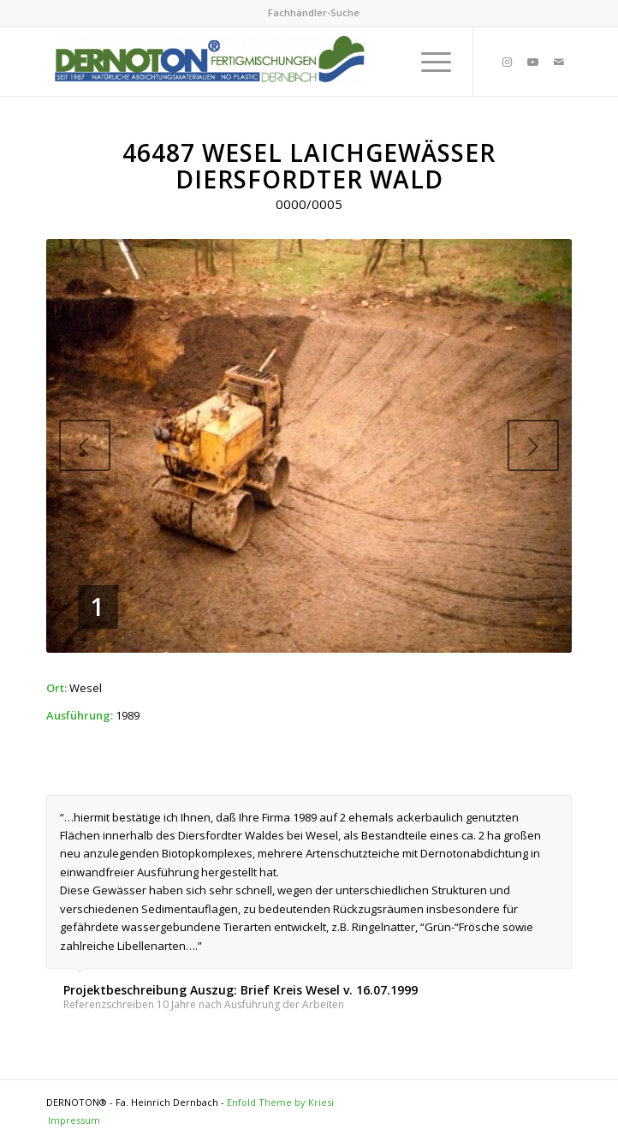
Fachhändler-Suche (314, 12)
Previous (84, 445)
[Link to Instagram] (507, 62)
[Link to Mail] (559, 62)
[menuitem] (313, 13)
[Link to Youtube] (533, 62)
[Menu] (427, 61)
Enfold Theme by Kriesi (280, 1102)
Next (533, 445)
